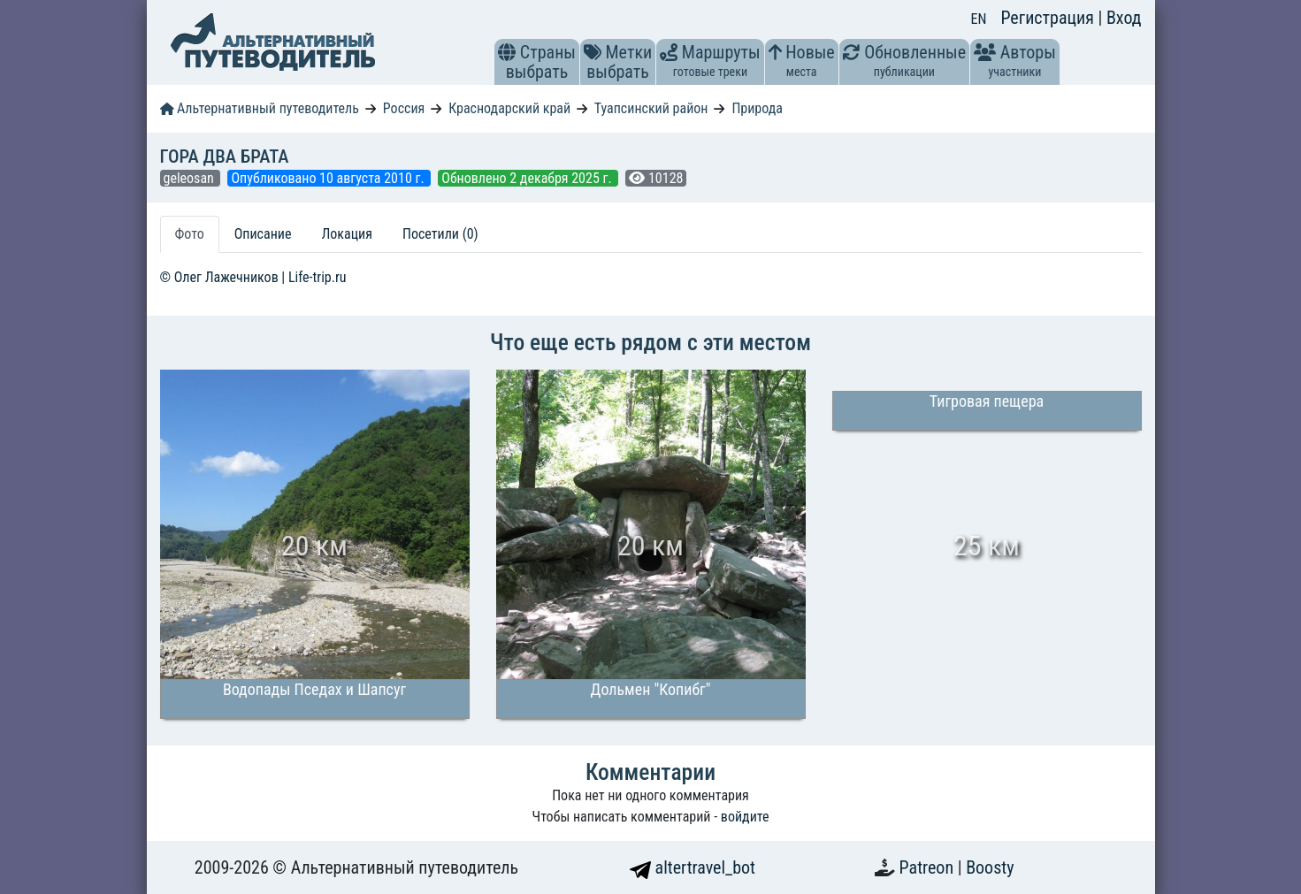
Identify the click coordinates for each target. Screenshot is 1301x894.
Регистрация (1049, 17)
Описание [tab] (263, 233)
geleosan (191, 178)
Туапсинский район (651, 108)
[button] (507, 52)
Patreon (928, 867)
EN (979, 19)
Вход (1124, 17)
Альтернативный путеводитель (259, 108)
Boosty (990, 867)
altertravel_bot (692, 867)
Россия (404, 108)
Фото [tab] (189, 233)
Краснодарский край (509, 108)
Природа (757, 108)
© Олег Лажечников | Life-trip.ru (253, 277)
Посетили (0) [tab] (440, 233)
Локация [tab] (346, 233)
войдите (745, 816)
